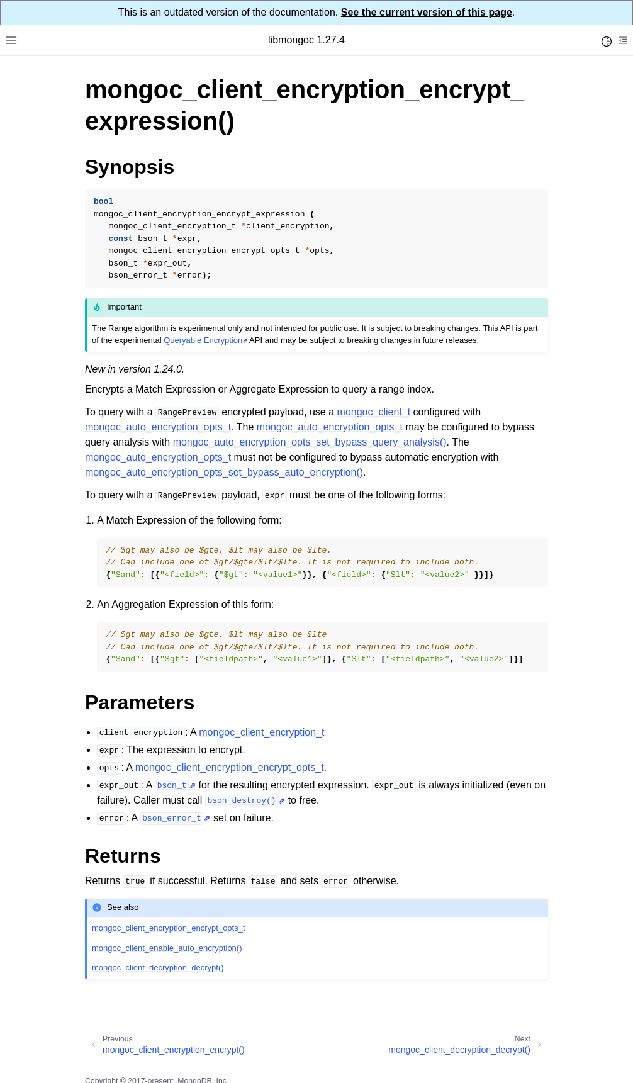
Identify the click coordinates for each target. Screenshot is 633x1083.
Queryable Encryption (203, 340)
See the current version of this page (426, 12)
